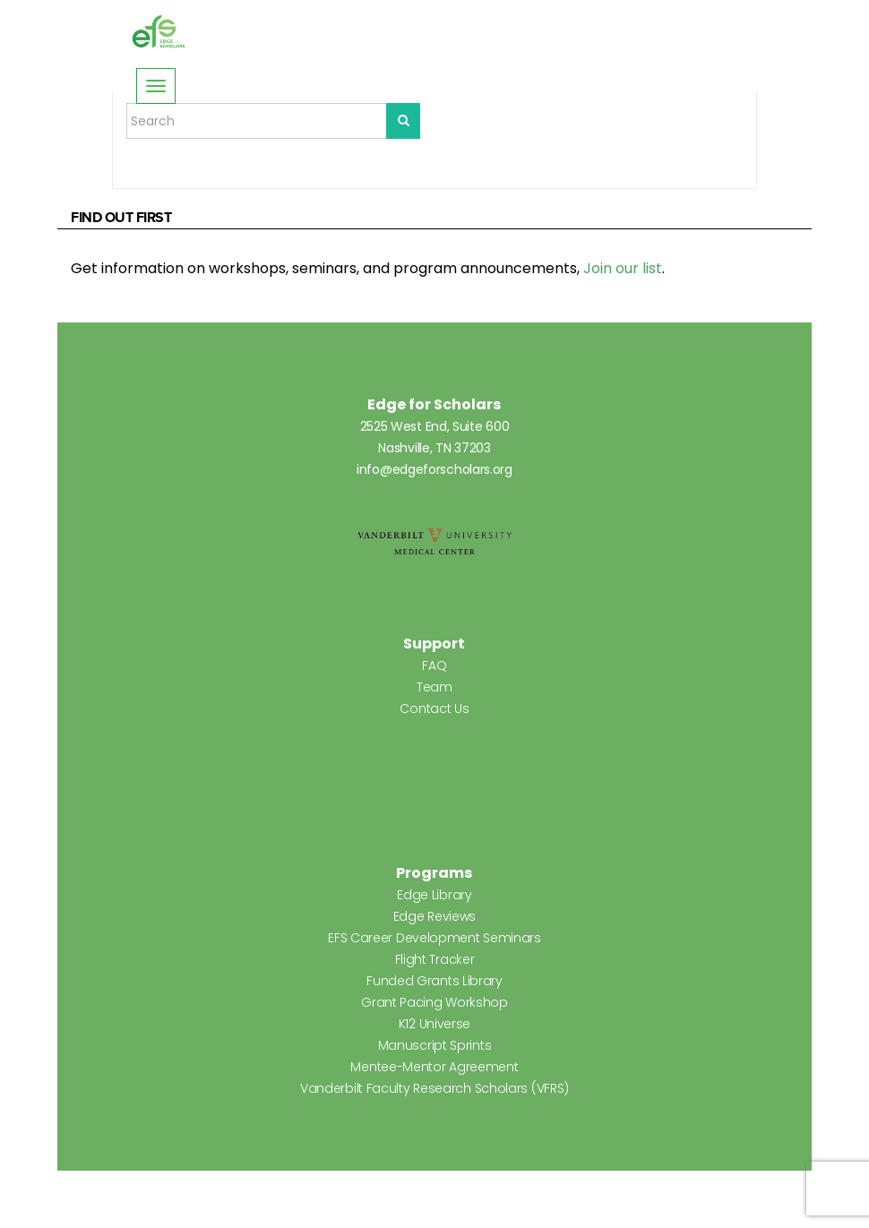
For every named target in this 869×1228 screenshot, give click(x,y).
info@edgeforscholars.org (434, 469)
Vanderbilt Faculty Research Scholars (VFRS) (434, 1088)
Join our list (622, 268)
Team (434, 687)
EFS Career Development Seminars (434, 938)
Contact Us (434, 708)
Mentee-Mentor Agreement (434, 1067)
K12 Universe (434, 1024)
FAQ (434, 665)
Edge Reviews (434, 916)
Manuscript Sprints (435, 1045)
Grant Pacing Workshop (434, 1002)
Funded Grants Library (434, 981)
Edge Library (434, 895)
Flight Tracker (435, 959)
